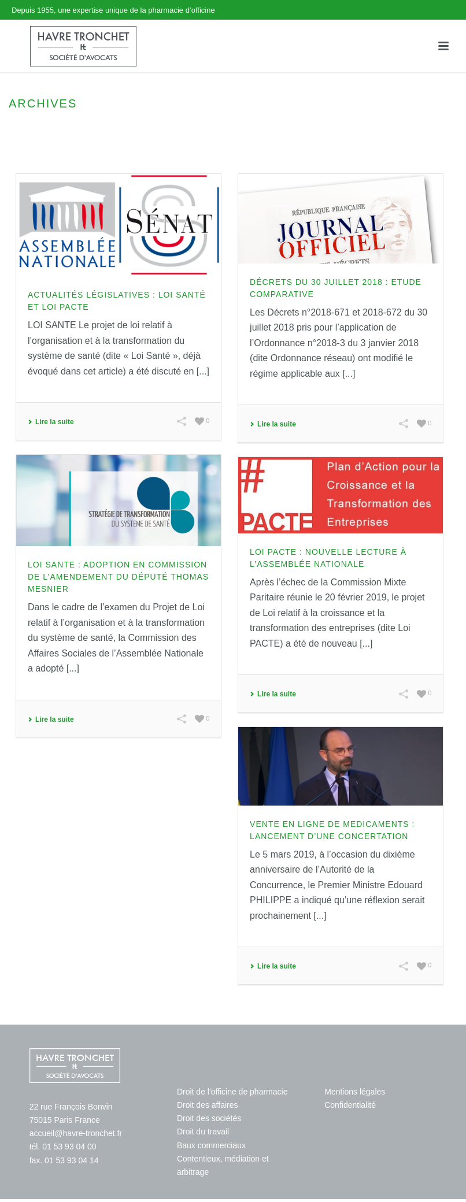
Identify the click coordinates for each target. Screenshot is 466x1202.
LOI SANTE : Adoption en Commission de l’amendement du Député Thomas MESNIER (118, 576)
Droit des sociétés (209, 1118)
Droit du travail (203, 1131)
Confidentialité (350, 1105)
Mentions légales (354, 1091)
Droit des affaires (207, 1105)
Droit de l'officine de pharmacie (232, 1091)
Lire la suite (51, 421)
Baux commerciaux (211, 1145)
